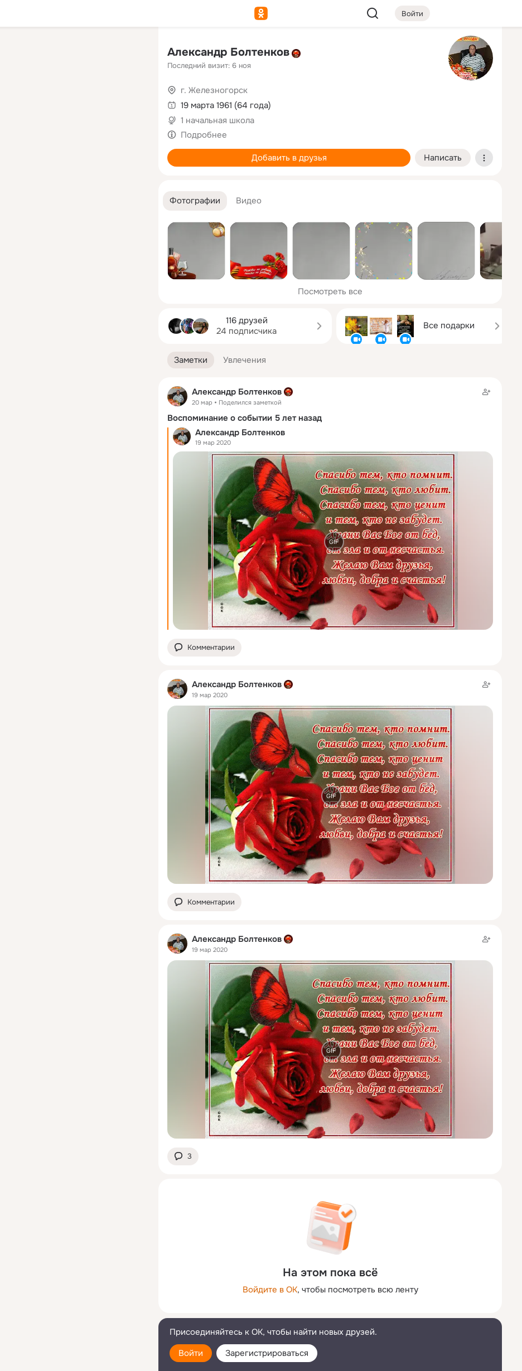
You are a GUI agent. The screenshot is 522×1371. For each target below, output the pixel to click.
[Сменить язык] (76, 1309)
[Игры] (124, 151)
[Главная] (26, 53)
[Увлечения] (75, 53)
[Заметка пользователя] (330, 781)
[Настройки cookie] (76, 1356)
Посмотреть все (330, 291)
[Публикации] (26, 102)
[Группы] (124, 53)
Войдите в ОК (270, 1289)
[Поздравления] (75, 151)
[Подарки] (26, 151)
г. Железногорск (214, 90)
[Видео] (124, 102)
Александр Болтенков (228, 52)
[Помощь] (26, 200)
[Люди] (75, 102)
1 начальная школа (217, 120)
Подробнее (204, 134)
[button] (195, 201)
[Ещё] (76, 1285)
